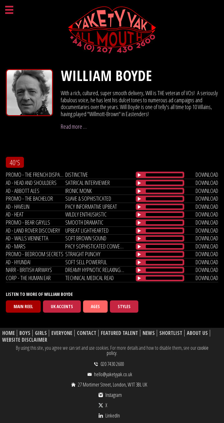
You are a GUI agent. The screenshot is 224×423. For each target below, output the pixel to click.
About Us (197, 333)
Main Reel (23, 306)
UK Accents (62, 306)
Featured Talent (119, 333)
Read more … (74, 126)
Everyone (61, 333)
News (149, 333)
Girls (41, 333)
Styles (124, 306)
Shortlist (170, 333)
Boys (24, 333)
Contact (86, 333)
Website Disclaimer (24, 340)
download (207, 174)
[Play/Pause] (139, 174)
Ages (95, 306)
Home (8, 333)
